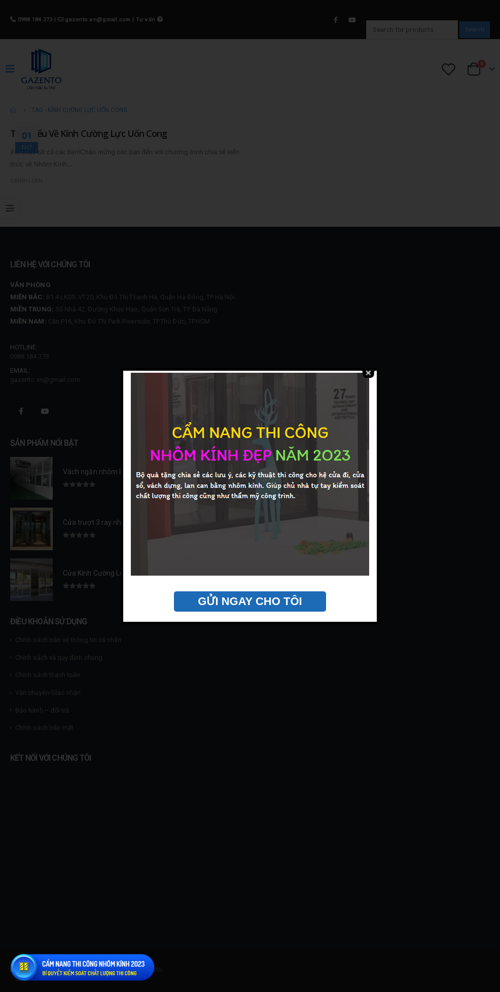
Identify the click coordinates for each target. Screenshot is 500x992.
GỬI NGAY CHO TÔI (250, 601)
